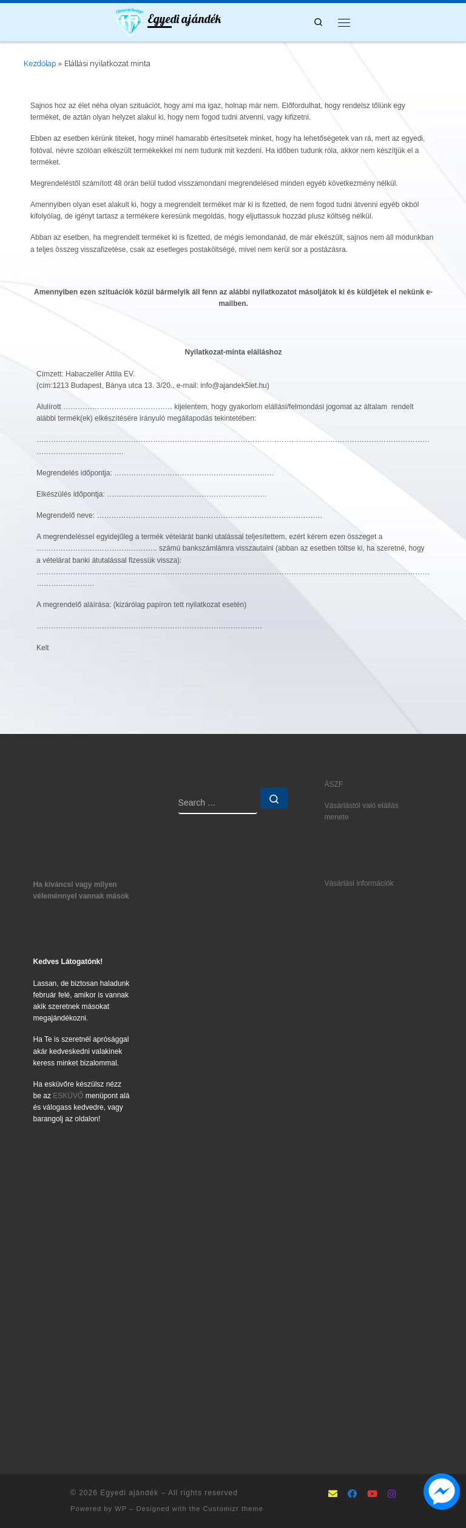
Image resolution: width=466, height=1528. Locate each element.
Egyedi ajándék (129, 1493)
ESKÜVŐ (68, 1096)
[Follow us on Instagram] (392, 1494)
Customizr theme (233, 1508)
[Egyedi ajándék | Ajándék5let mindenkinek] (129, 20)
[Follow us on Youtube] (372, 1494)
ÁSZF (334, 784)
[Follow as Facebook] (352, 1494)
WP (121, 1508)
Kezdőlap (40, 63)
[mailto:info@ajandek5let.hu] (332, 1494)
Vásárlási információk (359, 883)
